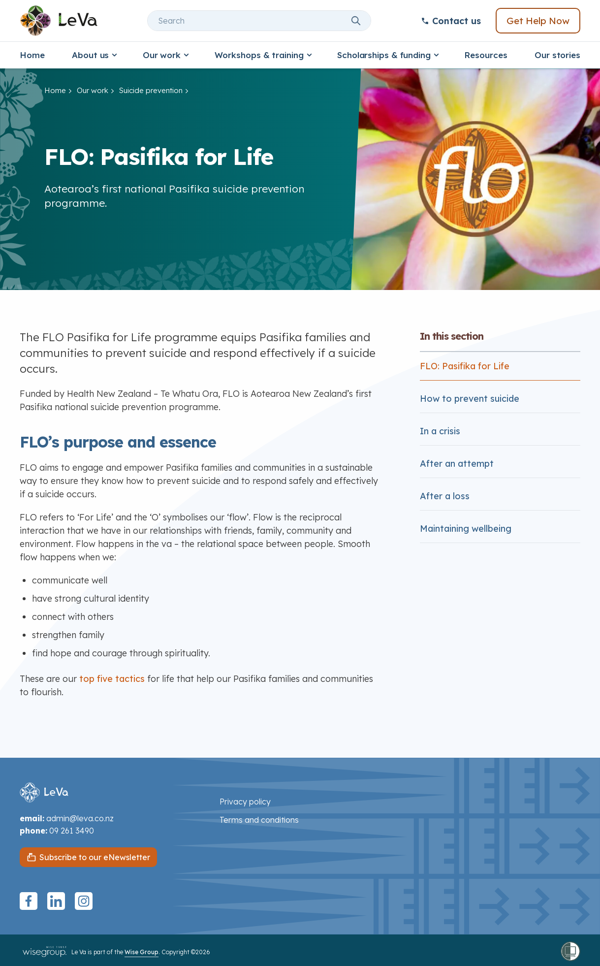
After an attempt (457, 463)
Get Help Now (537, 21)
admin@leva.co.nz (80, 818)
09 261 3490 (71, 831)
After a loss (445, 496)
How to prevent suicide (469, 398)
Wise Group (141, 952)
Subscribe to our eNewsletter (94, 857)
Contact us (451, 21)
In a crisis (440, 431)
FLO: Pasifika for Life (464, 366)
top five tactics (112, 678)
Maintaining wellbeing (465, 528)
